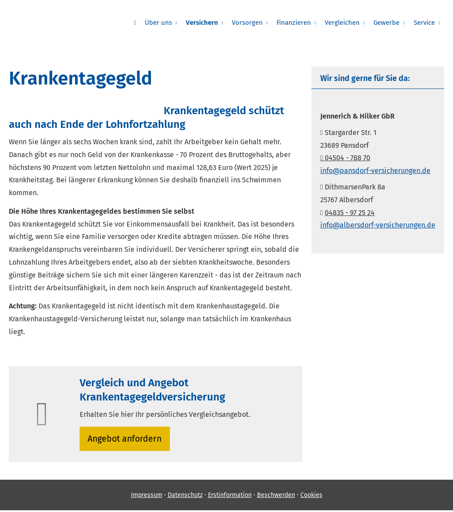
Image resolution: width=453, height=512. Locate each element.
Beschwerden (276, 496)
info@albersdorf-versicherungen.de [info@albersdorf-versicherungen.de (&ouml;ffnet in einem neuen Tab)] (377, 225)
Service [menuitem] (424, 23)
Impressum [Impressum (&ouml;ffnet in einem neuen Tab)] (146, 496)
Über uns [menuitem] (162, 23)
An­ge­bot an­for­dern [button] (126, 439)
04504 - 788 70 (345, 158)
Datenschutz (185, 496)
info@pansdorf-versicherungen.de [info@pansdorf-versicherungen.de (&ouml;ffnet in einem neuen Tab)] (375, 170)
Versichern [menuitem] (205, 23)
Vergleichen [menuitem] (343, 23)
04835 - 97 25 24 (350, 212)
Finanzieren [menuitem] (296, 23)
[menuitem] (139, 22)
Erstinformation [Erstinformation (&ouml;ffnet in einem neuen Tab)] (230, 496)
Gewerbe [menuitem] (388, 23)
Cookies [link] (311, 496)
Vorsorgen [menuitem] (250, 23)
